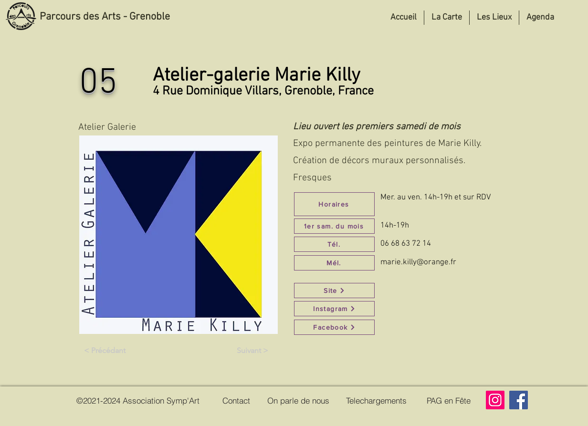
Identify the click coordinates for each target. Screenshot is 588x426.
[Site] (334, 290)
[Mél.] (334, 262)
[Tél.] (334, 244)
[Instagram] (334, 308)
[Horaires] (334, 204)
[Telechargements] (376, 400)
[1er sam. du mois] (334, 226)
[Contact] (236, 400)
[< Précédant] (104, 350)
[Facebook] (334, 327)
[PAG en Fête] (449, 400)
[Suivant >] (252, 350)
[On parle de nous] (298, 400)
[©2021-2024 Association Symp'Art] (137, 400)
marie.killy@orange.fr (418, 262)
